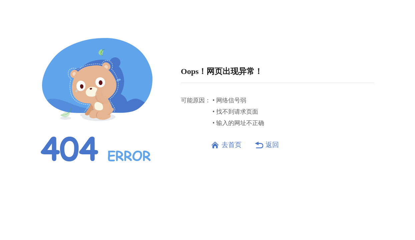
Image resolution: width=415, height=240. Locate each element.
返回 (272, 144)
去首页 (232, 144)
